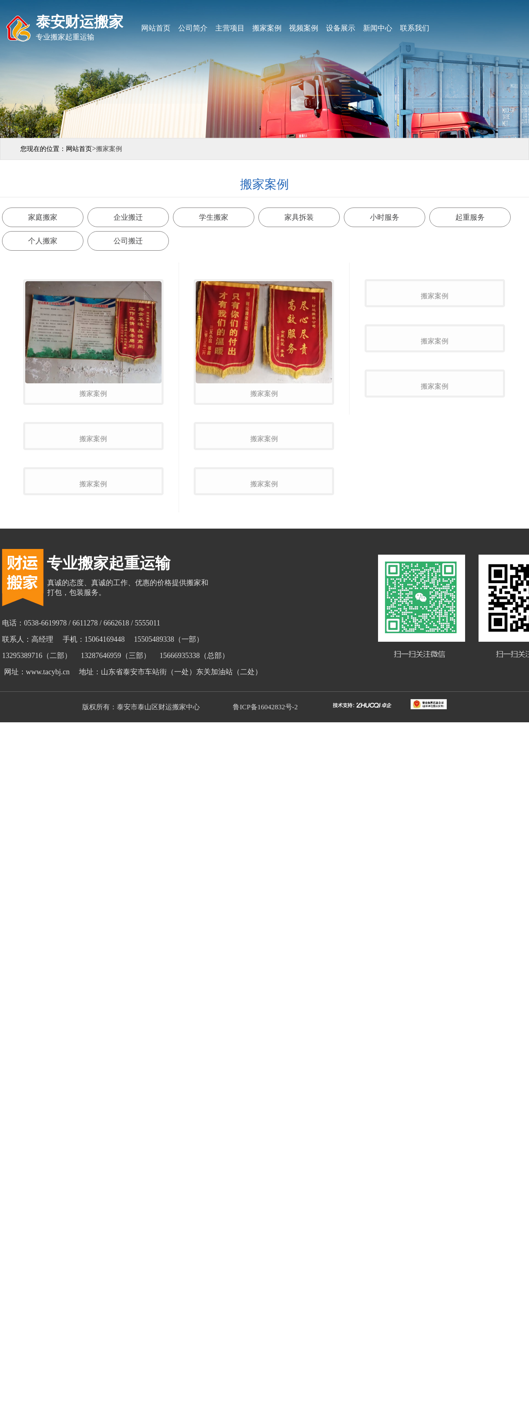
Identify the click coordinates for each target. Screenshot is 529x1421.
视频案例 (303, 28)
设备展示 (340, 28)
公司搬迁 (128, 241)
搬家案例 (267, 28)
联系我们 (414, 28)
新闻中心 (377, 28)
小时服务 (384, 217)
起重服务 (470, 217)
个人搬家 (42, 241)
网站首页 (156, 28)
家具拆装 (299, 217)
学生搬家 (213, 217)
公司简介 (193, 28)
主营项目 (230, 28)
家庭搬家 (42, 217)
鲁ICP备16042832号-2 (264, 902)
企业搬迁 (128, 217)
